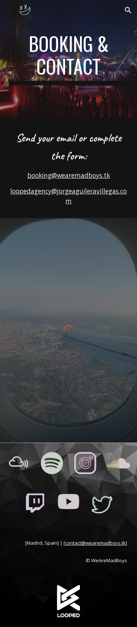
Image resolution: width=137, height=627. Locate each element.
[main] (68, 58)
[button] (9, 10)
